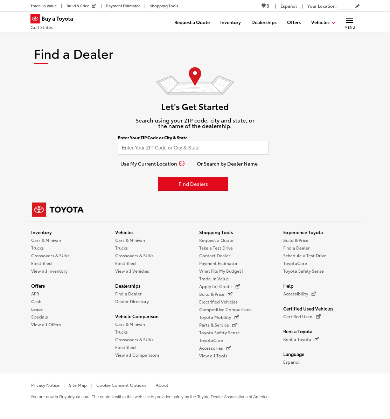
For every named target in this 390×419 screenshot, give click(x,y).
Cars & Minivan (46, 240)
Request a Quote (216, 240)
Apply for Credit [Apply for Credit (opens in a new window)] (219, 286)
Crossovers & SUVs (50, 255)
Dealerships (127, 285)
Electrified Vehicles (218, 302)
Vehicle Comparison (137, 316)
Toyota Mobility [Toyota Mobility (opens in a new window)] (219, 317)
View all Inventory (49, 271)
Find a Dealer (128, 293)
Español (291, 362)
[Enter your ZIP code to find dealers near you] (193, 148)
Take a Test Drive (216, 248)
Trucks (37, 248)
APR (35, 293)
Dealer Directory (132, 301)
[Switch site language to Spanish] (288, 6)
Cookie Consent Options (121, 385)
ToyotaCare (211, 340)
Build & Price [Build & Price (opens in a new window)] (215, 294)
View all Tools (213, 355)
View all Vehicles (132, 271)
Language (293, 354)
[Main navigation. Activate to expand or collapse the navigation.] (350, 22)
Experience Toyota (303, 232)
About (162, 385)
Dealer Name (242, 163)
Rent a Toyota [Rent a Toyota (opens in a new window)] (301, 339)
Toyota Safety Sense (219, 332)
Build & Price (295, 240)
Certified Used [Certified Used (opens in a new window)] (302, 316)
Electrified (41, 263)
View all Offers (46, 324)
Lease (37, 309)
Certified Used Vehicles (308, 308)
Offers (38, 285)
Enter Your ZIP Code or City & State (153, 137)
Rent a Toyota (297, 331)
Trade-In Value (214, 278)
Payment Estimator (218, 263)
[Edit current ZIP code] (357, 6)
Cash (36, 301)
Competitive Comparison (225, 309)
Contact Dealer (214, 255)
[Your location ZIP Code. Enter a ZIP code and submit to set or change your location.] (346, 5)
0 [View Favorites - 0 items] (265, 6)
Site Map (78, 385)
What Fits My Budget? (221, 271)
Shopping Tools (216, 232)
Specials (39, 317)
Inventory (41, 232)
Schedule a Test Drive (304, 255)
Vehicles (124, 232)
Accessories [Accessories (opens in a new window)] (215, 348)
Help (288, 285)
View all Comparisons (137, 355)
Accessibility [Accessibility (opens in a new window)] (299, 294)
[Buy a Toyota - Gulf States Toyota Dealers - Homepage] (54, 23)
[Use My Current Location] (152, 163)
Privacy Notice (45, 385)
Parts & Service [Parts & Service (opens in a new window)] (218, 325)
